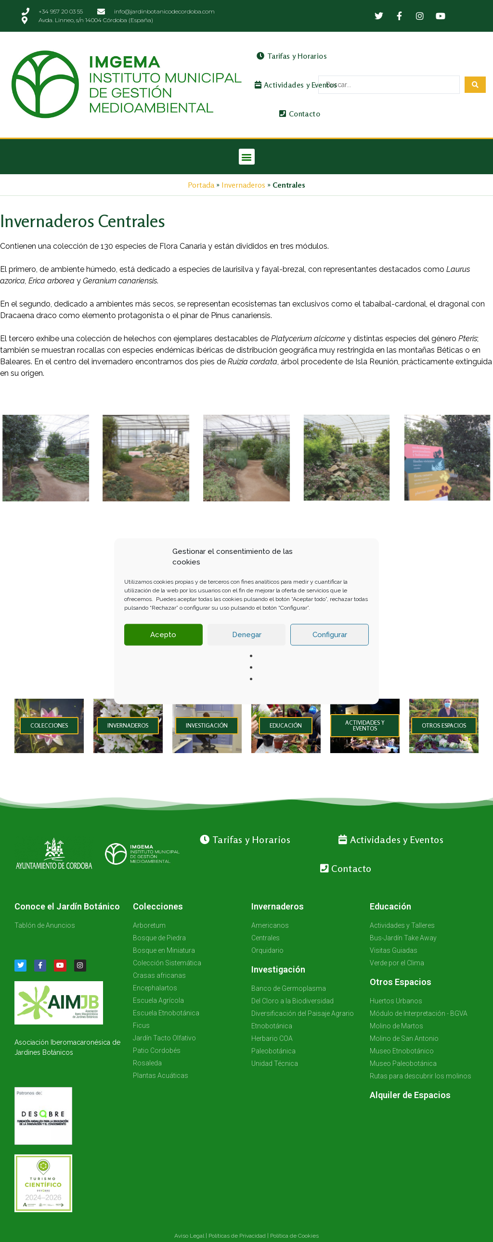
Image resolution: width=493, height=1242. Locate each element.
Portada (201, 185)
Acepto (163, 646)
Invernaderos (243, 185)
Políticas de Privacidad (237, 1235)
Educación (390, 906)
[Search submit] (475, 85)
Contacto (299, 113)
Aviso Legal (189, 1235)
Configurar (329, 646)
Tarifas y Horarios (292, 56)
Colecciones (158, 906)
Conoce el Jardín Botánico (67, 906)
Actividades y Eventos (296, 85)
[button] (247, 157)
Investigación (278, 969)
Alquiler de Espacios (410, 1095)
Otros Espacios (400, 982)
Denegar (246, 646)
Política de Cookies (294, 1235)
